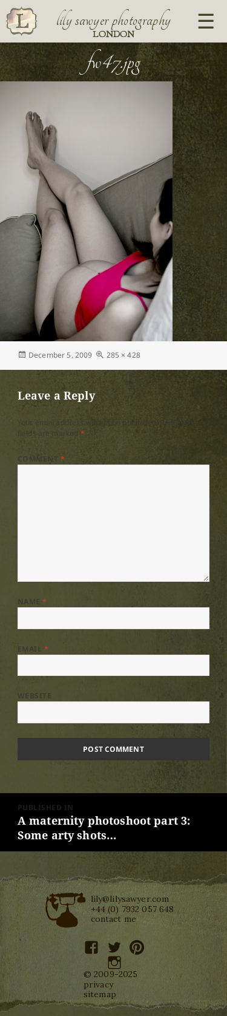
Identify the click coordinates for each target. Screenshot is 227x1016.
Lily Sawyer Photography (113, 20)
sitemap (100, 994)
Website (34, 695)
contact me (114, 918)
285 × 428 (123, 355)
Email (33, 649)
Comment (41, 459)
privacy (98, 984)
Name (32, 601)
